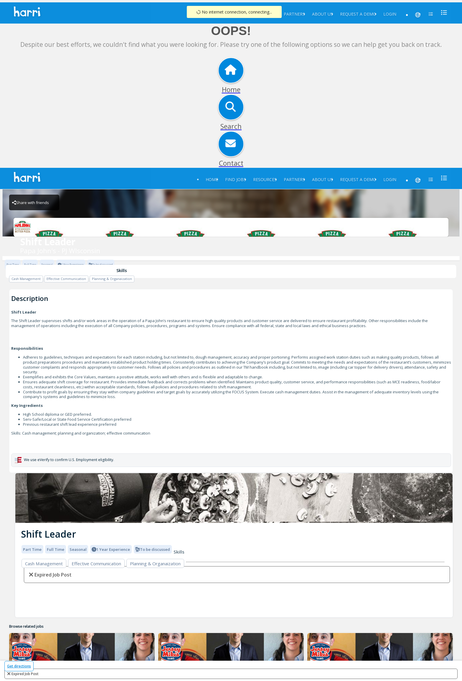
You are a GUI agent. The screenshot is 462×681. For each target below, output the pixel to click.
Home (212, 179)
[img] (234, 498)
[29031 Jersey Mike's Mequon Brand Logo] (171, 651)
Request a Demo (358, 14)
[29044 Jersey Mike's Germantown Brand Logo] (22, 651)
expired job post (25, 673)
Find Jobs (235, 179)
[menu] (442, 12)
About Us (322, 14)
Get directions (19, 666)
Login (389, 14)
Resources (265, 179)
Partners (294, 14)
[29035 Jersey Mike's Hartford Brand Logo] (319, 651)
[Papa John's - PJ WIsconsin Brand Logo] (231, 227)
